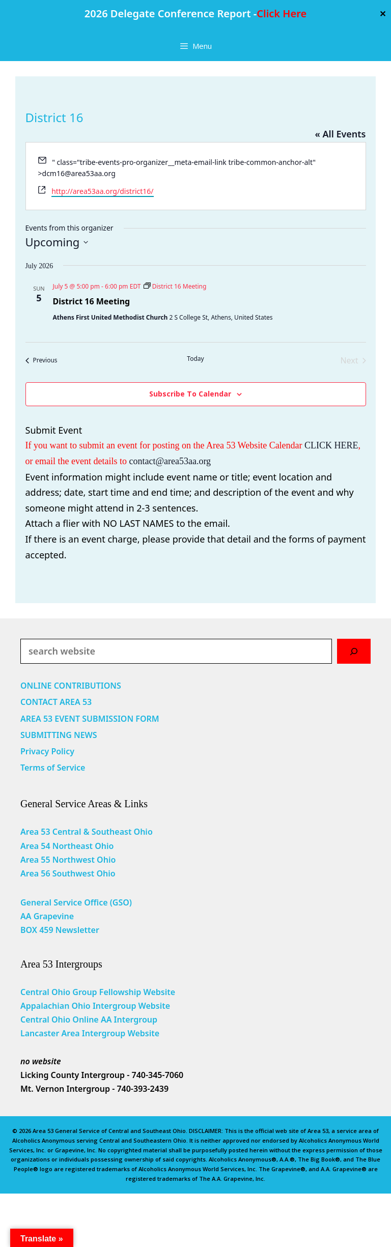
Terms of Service (52, 767)
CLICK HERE (331, 445)
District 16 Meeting (91, 301)
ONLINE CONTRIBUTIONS (70, 685)
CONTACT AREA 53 (56, 701)
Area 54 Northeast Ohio (67, 846)
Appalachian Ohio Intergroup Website (95, 1005)
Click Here (281, 13)
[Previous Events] (41, 360)
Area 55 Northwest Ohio (68, 859)
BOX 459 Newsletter (59, 930)
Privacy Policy (47, 751)
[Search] (354, 651)
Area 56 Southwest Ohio (68, 873)
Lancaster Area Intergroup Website (89, 1033)
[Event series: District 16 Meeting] (175, 286)
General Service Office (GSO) (76, 902)
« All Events (340, 134)
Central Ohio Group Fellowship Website (97, 992)
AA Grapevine (47, 916)
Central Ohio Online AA (67, 1019)
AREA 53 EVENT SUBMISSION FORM (89, 718)
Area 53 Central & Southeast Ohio (86, 831)
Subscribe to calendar (190, 394)
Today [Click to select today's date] (195, 359)
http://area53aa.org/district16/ (102, 191)
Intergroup (136, 1019)
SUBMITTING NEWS (58, 735)
